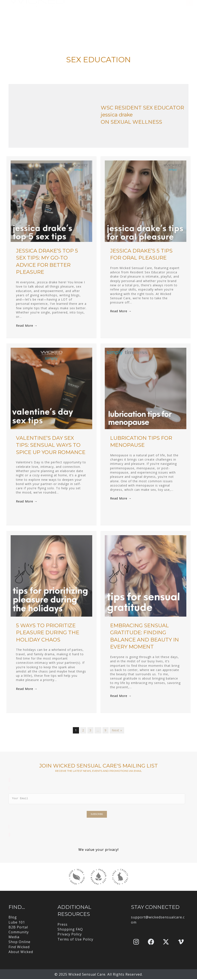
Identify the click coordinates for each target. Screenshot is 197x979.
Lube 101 (17, 922)
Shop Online (19, 941)
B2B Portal (18, 927)
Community (19, 932)
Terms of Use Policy (75, 939)
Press (63, 924)
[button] (136, 941)
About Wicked (21, 951)
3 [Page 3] (90, 730)
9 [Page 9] (105, 730)
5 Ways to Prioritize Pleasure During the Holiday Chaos (47, 632)
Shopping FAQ (70, 929)
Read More (26, 325)
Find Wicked (19, 947)
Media (14, 937)
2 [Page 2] (83, 730)
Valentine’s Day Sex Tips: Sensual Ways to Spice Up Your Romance (50, 445)
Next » (117, 730)
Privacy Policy (70, 934)
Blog (13, 917)
